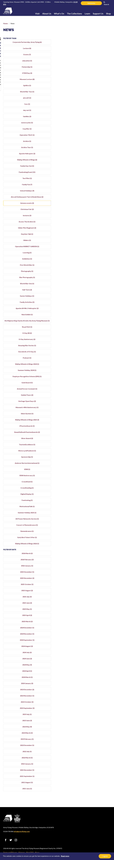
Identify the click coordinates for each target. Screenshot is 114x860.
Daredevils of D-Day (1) (95, 359)
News (8, 30)
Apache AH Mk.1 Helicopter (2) (95, 313)
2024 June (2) (96, 668)
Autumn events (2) (96, 208)
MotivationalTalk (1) (95, 516)
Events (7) (95, 57)
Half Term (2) (96, 294)
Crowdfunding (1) (95, 497)
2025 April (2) (96, 625)
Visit (37, 13)
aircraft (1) (96, 100)
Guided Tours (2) (96, 404)
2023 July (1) (95, 724)
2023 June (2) (96, 730)
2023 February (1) (95, 749)
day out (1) (96, 113)
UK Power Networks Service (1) (95, 528)
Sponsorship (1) (96, 466)
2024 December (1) (96, 637)
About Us (46, 13)
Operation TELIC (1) (95, 137)
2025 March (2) (95, 631)
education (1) (96, 63)
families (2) (96, 119)
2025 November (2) (96, 588)
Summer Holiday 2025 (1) (96, 522)
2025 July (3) (95, 606)
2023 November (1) (96, 705)
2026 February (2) (95, 569)
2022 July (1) (95, 761)
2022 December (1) (96, 755)
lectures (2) (96, 220)
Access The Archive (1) (95, 226)
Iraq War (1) (95, 131)
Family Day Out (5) (96, 168)
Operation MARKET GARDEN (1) (96, 251)
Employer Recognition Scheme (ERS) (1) (95, 385)
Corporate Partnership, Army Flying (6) (95, 43)
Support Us (98, 13)
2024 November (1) (96, 643)
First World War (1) (96, 270)
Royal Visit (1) (96, 334)
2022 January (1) (96, 773)
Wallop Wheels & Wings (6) (96, 162)
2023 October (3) (95, 711)
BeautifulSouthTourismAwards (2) (95, 442)
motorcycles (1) (96, 125)
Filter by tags (87, 38)
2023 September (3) (96, 718)
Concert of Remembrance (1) (95, 534)
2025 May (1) (95, 619)
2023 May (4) (95, 736)
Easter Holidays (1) (96, 301)
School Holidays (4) (96, 193)
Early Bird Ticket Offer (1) (95, 547)
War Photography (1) (96, 282)
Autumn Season (12, 67)
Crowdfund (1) (95, 491)
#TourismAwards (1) (95, 435)
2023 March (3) (95, 742)
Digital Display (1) (95, 504)
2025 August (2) (95, 600)
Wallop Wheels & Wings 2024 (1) (96, 371)
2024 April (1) (96, 680)
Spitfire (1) (96, 88)
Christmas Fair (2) (95, 214)
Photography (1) (96, 276)
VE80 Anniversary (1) (95, 485)
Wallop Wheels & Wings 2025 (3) (96, 429)
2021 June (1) (96, 798)
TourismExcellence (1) (96, 454)
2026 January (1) (96, 575)
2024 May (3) (95, 674)
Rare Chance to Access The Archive (57, 68)
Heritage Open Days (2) (95, 411)
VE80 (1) (96, 479)
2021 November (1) (96, 780)
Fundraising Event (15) (96, 174)
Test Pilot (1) (95, 181)
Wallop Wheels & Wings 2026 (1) (96, 553)
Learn (87, 13)
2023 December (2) (96, 699)
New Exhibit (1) (95, 319)
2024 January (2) (96, 693)
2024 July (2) (95, 662)
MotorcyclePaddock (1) (96, 460)
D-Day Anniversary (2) (96, 346)
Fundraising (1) (95, 510)
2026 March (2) (95, 563)
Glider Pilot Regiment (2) (96, 233)
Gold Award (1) (95, 392)
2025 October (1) (95, 594)
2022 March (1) (95, 767)
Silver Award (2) (96, 448)
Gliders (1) (96, 245)
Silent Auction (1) (96, 423)
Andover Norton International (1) (96, 473)
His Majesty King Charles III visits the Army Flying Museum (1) (95, 327)
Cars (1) (96, 106)
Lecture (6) (96, 51)
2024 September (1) (96, 650)
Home (5, 23)
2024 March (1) (95, 687)
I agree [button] (105, 856)
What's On (59, 13)
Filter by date (87, 559)
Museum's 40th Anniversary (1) (95, 417)
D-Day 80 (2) (95, 340)
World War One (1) (96, 288)
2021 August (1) (95, 792)
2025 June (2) (96, 612)
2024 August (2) (95, 656)
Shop (108, 13)
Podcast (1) (96, 365)
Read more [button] (65, 856)
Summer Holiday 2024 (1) (96, 377)
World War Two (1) (96, 94)
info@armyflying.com (22, 831)
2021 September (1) (96, 786)
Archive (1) (96, 143)
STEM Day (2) (96, 75)
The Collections (74, 13)
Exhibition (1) (96, 264)
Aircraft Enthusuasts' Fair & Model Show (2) (96, 200)
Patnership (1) (96, 69)
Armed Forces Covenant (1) (96, 398)
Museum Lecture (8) (95, 82)
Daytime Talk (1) (96, 239)
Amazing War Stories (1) (96, 353)
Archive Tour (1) (96, 150)
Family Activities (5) (96, 307)
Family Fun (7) (96, 187)
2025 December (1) (96, 581)
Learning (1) (95, 257)
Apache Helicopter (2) (96, 156)
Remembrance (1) (95, 541)
